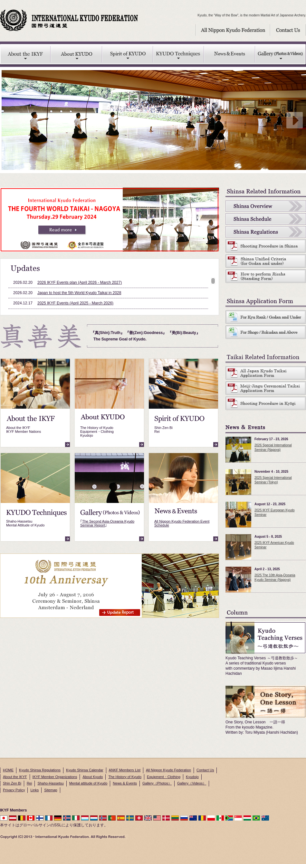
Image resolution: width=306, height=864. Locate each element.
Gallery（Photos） (157, 783)
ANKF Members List (124, 770)
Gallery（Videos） (191, 783)
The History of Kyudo (124, 777)
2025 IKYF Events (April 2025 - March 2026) (75, 303)
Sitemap (50, 790)
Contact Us (205, 770)
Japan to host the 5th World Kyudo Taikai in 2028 (79, 293)
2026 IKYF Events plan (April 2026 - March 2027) (79, 282)
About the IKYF (15, 777)
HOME (8, 770)
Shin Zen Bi (12, 783)
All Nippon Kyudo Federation (168, 770)
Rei (29, 783)
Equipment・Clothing (163, 777)
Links (34, 790)
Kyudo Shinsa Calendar (84, 770)
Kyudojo (192, 777)
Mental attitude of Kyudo (88, 783)
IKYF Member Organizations (55, 777)
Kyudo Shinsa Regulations (40, 770)
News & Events (125, 783)
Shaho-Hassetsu (50, 783)
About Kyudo (92, 777)
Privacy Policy (14, 790)
